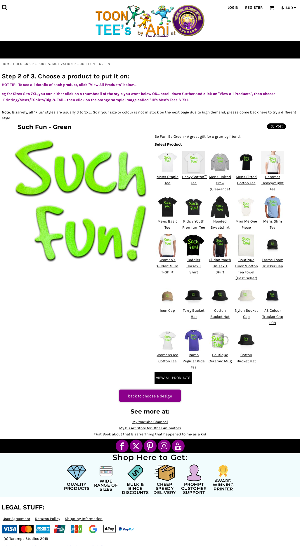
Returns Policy (47, 518)
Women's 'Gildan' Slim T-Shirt (167, 266)
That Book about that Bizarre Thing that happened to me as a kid (150, 434)
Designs (23, 64)
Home (6, 64)
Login (233, 7)
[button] (4, 7)
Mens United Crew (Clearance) (220, 183)
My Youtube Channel (150, 422)
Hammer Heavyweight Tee (272, 183)
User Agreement (16, 518)
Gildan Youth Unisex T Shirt (220, 266)
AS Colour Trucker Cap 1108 (272, 316)
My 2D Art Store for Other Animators (150, 428)
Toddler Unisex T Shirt (193, 266)
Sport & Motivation (54, 64)
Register (254, 7)
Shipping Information (84, 518)
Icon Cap (167, 310)
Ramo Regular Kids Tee (194, 361)
